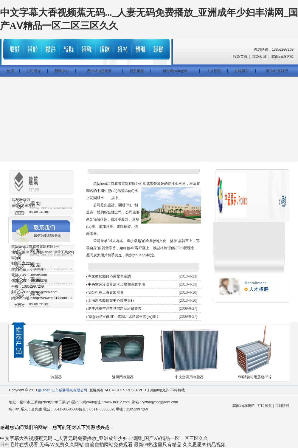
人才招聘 (214, 71)
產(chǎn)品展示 (99, 71)
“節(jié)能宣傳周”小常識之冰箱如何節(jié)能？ (123, 316)
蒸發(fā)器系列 (23, 206)
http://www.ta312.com (50, 298)
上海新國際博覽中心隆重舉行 (111, 300)
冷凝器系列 (21, 200)
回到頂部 (282, 406)
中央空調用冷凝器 (189, 377)
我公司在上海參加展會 (106, 292)
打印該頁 (264, 406)
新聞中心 (62, 71)
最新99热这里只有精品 (157, 444)
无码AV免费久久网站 (61, 444)
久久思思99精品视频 (204, 444)
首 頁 (9, 71)
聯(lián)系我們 (277, 71)
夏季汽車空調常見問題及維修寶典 (115, 308)
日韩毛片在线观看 (19, 444)
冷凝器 (56, 377)
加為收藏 (259, 57)
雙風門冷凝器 (123, 377)
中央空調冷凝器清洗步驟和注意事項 (116, 284)
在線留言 (242, 71)
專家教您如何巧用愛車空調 (109, 276)
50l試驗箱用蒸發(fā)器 (255, 377)
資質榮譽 (137, 71)
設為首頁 (240, 57)
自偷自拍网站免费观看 (109, 444)
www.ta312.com (117, 402)
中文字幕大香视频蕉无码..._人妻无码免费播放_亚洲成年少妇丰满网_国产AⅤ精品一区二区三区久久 (104, 438)
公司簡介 (34, 71)
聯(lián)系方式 (282, 57)
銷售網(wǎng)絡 (175, 71)
